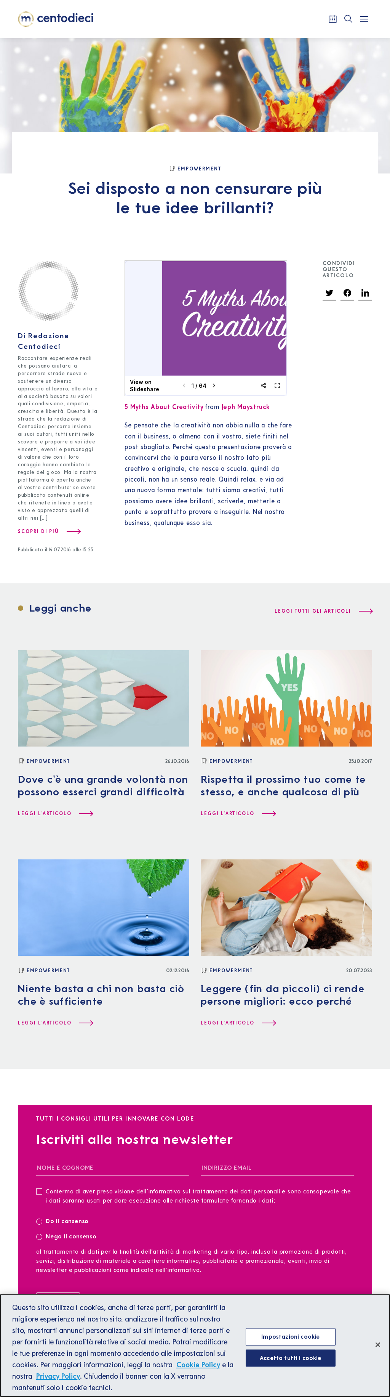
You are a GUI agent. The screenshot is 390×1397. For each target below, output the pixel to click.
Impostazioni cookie (290, 1336)
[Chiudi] (377, 1344)
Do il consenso (64, 1221)
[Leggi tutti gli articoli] (323, 611)
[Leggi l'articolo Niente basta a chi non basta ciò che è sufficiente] (55, 1022)
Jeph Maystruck (246, 407)
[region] (195, 1345)
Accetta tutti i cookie (290, 1358)
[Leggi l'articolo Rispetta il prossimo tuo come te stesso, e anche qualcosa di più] (238, 813)
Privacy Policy (58, 1376)
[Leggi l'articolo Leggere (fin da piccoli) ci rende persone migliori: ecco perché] (238, 1022)
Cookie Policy (198, 1364)
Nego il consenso (66, 1236)
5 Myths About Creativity (164, 407)
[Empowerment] (195, 169)
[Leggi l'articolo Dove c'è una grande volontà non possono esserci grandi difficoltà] (55, 813)
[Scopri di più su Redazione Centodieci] (49, 531)
